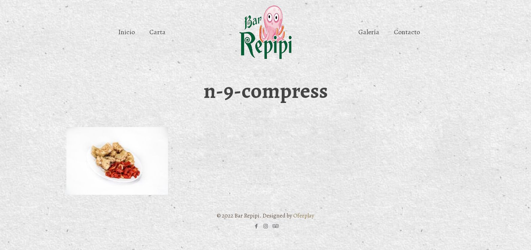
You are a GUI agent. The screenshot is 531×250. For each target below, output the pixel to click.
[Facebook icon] (256, 226)
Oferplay (303, 216)
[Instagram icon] (265, 226)
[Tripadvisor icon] (274, 226)
